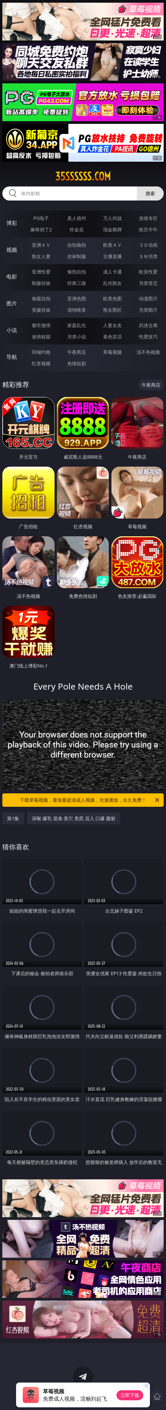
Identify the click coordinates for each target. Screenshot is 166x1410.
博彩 (11, 223)
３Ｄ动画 (148, 245)
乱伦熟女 (112, 283)
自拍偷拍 (76, 245)
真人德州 (76, 218)
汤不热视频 (148, 352)
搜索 (150, 193)
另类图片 (148, 310)
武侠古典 (148, 325)
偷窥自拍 (41, 298)
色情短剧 (76, 363)
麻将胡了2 (41, 229)
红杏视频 (41, 363)
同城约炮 (41, 352)
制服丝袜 (41, 283)
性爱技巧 (148, 336)
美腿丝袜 (41, 310)
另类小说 (76, 336)
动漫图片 (148, 298)
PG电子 (41, 218)
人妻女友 (112, 325)
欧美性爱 (148, 271)
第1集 (13, 818)
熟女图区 (112, 310)
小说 (11, 330)
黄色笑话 (112, 336)
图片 (11, 303)
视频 (11, 249)
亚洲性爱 (41, 271)
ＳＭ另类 (148, 256)
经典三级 (76, 283)
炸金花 (77, 229)
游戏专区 (148, 218)
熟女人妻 (41, 256)
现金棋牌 (112, 229)
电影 (11, 276)
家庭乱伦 (76, 325)
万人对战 (112, 218)
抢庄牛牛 (148, 229)
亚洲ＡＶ (41, 245)
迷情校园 (41, 336)
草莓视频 (112, 352)
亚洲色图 (76, 298)
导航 (11, 357)
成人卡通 (112, 271)
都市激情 (41, 325)
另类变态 (148, 283)
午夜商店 (76, 352)
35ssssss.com (83, 176)
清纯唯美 (76, 310)
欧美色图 (112, 298)
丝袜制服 (76, 256)
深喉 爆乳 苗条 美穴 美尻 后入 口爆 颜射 (73, 818)
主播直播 (112, 256)
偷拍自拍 (76, 271)
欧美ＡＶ (112, 245)
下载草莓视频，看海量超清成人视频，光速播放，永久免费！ (90, 800)
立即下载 (129, 1395)
